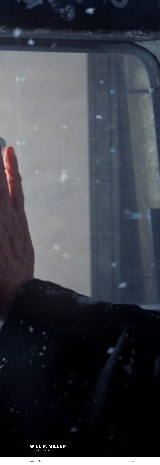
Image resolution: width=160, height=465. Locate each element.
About (32, 461)
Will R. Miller (48, 446)
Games (41, 461)
